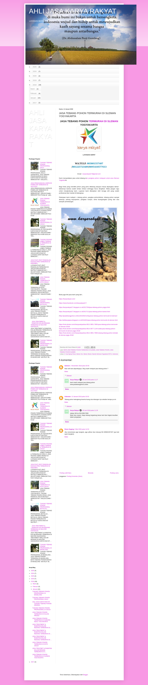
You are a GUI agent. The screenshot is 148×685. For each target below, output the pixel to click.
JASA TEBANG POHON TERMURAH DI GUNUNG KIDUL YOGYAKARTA (41, 620)
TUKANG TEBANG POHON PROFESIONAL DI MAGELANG (46, 343)
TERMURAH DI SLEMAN (103, 121)
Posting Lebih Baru (65, 473)
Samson (67, 366)
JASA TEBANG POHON (102, 350)
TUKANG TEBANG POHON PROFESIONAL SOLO (46, 165)
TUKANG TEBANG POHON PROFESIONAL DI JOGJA (46, 221)
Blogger (85, 675)
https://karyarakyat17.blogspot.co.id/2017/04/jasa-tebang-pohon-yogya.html (84, 307)
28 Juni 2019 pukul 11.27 (90, 380)
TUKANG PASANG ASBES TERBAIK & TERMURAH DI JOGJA (46, 242)
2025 (34, 67)
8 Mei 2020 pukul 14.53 (82, 429)
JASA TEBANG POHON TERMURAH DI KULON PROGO (40, 613)
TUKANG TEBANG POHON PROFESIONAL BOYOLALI (46, 302)
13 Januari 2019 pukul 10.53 (80, 396)
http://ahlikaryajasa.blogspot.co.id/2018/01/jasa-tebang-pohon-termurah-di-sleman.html (88, 320)
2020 (34, 76)
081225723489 (80, 166)
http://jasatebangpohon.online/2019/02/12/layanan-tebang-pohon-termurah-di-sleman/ (88, 316)
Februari (33, 93)
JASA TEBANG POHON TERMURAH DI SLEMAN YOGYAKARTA (45, 202)
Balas (66, 371)
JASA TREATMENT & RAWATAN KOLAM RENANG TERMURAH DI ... (42, 626)
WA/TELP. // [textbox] (89, 165)
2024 (34, 71)
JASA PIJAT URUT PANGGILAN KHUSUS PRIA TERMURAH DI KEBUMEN (41, 261)
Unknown (68, 396)
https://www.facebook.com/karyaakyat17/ (73, 303)
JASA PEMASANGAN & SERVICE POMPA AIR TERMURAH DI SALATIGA (41, 184)
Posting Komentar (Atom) (74, 476)
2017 (34, 103)
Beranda (90, 473)
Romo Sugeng (69, 429)
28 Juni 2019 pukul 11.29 (90, 410)
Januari (33, 98)
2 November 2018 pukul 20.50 (80, 366)
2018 (34, 85)
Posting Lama (114, 473)
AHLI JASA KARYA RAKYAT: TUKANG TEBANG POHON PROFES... (41, 603)
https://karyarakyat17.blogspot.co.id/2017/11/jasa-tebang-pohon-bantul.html (84, 311)
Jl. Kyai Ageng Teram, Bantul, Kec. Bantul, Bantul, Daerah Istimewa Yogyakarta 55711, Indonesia (91, 354)
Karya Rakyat (74, 380)
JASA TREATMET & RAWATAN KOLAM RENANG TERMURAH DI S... (42, 650)
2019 (34, 80)
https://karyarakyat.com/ (67, 299)
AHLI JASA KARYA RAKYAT (72, 11)
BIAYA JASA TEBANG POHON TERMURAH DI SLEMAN (79, 350)
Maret (33, 89)
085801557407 (95, 163)
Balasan (69, 375)
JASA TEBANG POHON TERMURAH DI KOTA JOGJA (45, 279)
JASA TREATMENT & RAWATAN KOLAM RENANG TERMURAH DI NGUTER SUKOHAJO (40, 324)
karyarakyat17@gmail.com (92, 174)
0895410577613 (97, 166)
